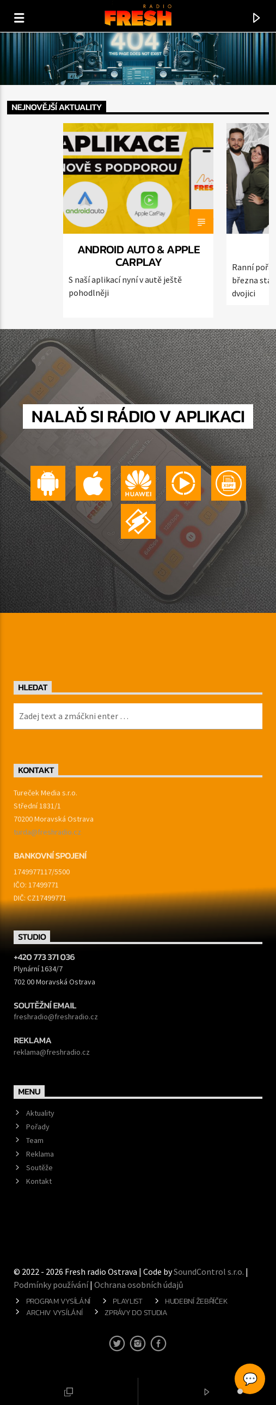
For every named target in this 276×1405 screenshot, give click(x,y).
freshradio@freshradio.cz (56, 1016)
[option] (138, 220)
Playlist (128, 1301)
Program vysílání (58, 1301)
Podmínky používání (51, 1284)
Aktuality (40, 1113)
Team (35, 1140)
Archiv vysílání (54, 1312)
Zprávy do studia (136, 1312)
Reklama (40, 1154)
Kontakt (39, 1181)
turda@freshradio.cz (47, 832)
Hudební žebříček (196, 1301)
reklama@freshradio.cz (52, 1052)
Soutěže (39, 1167)
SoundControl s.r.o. (209, 1271)
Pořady (38, 1127)
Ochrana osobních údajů (138, 1284)
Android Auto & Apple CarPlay (138, 255)
